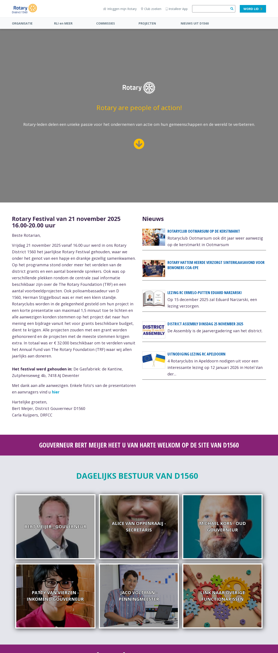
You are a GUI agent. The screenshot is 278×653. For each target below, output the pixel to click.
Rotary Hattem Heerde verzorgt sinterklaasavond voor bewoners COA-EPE (216, 265)
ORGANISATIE (22, 23)
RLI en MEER (63, 23)
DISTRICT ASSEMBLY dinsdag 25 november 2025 (205, 323)
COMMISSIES (105, 23)
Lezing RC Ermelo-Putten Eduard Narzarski (204, 292)
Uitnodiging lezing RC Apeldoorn (196, 354)
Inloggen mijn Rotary (120, 9)
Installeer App (177, 9)
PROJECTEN (147, 23)
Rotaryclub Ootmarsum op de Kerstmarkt (203, 231)
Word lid (252, 9)
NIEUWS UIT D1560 (195, 23)
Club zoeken (151, 9)
